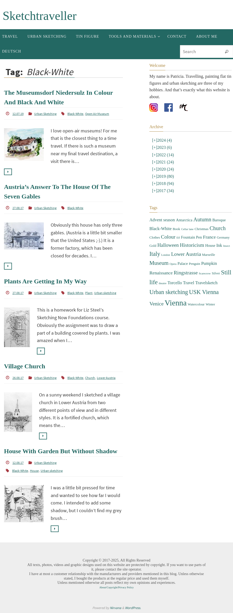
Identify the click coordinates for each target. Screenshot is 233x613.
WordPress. (133, 608)
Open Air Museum (97, 114)
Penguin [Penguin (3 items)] (194, 264)
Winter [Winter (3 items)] (210, 304)
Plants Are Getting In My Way (45, 281)
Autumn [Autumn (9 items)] (202, 219)
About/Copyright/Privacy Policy (116, 587)
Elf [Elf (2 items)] (178, 237)
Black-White (75, 114)
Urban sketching (105, 293)
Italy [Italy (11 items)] (154, 254)
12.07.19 (18, 114)
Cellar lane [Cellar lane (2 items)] (187, 229)
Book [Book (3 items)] (176, 229)
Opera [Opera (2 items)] (173, 263)
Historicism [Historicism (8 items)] (192, 245)
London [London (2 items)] (165, 254)
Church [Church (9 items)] (218, 228)
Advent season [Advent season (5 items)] (162, 219)
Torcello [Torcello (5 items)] (174, 282)
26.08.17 (18, 378)
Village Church (24, 366)
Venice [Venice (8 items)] (156, 303)
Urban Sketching (45, 114)
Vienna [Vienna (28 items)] (176, 303)
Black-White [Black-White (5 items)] (160, 228)
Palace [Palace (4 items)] (183, 263)
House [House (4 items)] (210, 245)
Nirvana (115, 608)
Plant (88, 293)
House (34, 471)
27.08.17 (18, 208)
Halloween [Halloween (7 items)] (168, 245)
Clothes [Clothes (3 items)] (154, 237)
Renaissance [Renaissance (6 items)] (161, 272)
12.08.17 (18, 463)
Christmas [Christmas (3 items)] (201, 229)
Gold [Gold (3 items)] (152, 246)
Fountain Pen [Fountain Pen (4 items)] (191, 237)
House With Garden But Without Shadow (60, 451)
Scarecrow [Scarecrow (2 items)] (205, 273)
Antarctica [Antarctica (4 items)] (184, 220)
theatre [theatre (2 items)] (162, 283)
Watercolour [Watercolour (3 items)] (196, 304)
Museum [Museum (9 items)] (159, 263)
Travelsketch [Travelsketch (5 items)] (206, 282)
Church (90, 378)
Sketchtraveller (39, 16)
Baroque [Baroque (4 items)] (219, 220)
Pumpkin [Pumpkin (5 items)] (209, 263)
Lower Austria (106, 378)
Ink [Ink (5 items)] (219, 245)
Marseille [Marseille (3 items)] (208, 255)
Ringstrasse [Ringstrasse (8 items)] (186, 272)
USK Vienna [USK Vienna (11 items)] (204, 292)
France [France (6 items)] (209, 237)
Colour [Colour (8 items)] (168, 237)
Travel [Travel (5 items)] (188, 282)
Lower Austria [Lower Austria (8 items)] (186, 254)
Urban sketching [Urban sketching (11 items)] (168, 292)
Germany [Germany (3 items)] (223, 237)
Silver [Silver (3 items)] (216, 273)
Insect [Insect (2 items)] (226, 245)
